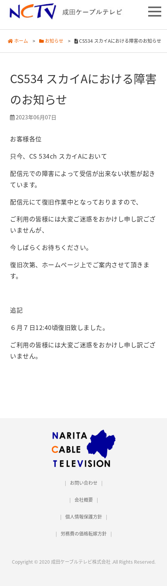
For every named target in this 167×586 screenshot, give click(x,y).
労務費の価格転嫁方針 (84, 533)
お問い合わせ (84, 482)
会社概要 (83, 499)
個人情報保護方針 (83, 516)
